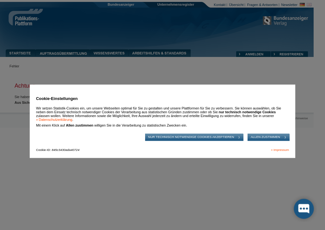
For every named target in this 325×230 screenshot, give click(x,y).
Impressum (281, 150)
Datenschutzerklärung (55, 120)
